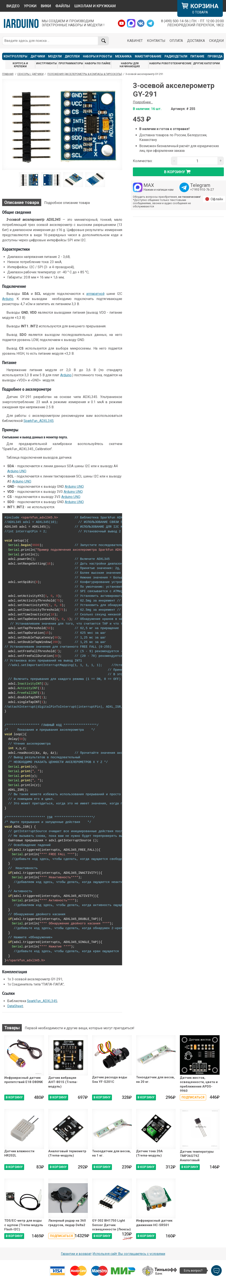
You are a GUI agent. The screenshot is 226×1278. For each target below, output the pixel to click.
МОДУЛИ (55, 56)
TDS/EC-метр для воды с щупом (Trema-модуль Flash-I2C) (23, 1225)
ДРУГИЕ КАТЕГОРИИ (206, 63)
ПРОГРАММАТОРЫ (71, 63)
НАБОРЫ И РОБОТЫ (97, 56)
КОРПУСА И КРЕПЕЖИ (20, 65)
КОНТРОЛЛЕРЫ (15, 56)
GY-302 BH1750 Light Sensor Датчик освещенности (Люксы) (111, 1225)
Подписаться (193, 1097)
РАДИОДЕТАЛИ (175, 56)
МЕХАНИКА (123, 56)
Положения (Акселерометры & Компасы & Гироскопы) (84, 74)
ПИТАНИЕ (197, 56)
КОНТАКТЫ (156, 41)
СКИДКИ (216, 41)
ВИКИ (46, 6)
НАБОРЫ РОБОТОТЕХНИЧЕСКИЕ (170, 63)
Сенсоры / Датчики (30, 74)
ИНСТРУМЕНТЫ (46, 63)
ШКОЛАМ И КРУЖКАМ (95, 6)
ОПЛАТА (176, 41)
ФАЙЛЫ (62, 6)
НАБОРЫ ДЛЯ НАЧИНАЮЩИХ (130, 65)
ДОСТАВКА (196, 41)
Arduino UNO (16, 471)
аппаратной (95, 294)
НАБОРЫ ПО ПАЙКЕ (97, 63)
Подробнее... (143, 102)
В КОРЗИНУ (14, 1097)
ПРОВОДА (215, 56)
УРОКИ (30, 6)
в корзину (178, 171)
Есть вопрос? (193, 1270)
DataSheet (15, 1006)
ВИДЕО (13, 6)
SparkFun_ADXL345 (38, 421)
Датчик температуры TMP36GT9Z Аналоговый (197, 1156)
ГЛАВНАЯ (7, 74)
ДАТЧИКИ (38, 56)
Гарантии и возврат (76, 1254)
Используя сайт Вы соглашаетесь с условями (128, 1254)
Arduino (7, 299)
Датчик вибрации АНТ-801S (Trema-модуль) (63, 1082)
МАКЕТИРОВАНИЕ (148, 56)
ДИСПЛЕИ (72, 56)
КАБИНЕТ (135, 41)
